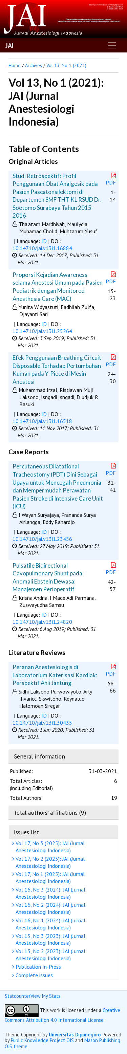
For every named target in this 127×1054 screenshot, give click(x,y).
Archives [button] (33, 65)
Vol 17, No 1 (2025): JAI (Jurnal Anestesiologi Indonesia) (49, 877)
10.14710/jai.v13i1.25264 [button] (42, 331)
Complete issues (33, 975)
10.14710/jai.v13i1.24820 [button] (42, 621)
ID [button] (44, 241)
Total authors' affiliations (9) (50, 812)
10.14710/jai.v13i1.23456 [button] (42, 538)
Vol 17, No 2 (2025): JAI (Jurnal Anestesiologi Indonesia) (49, 862)
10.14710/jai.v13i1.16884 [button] (42, 248)
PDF (111, 179)
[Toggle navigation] (112, 45)
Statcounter (17, 996)
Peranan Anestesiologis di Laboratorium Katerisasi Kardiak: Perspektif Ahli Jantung (55, 674)
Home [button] (14, 65)
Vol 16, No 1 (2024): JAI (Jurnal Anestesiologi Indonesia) (49, 924)
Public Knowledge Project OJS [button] (42, 1040)
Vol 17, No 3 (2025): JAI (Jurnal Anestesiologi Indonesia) (49, 847)
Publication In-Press (37, 966)
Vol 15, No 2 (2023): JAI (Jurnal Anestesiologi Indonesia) (49, 955)
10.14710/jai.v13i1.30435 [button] (42, 722)
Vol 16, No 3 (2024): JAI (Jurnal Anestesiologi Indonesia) (49, 893)
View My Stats (45, 996)
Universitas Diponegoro (75, 1034)
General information (39, 756)
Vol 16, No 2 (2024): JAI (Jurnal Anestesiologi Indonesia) (49, 908)
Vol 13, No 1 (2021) (66, 65)
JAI (9, 45)
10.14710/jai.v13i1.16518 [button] (42, 421)
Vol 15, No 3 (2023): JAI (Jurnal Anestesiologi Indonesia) (49, 939)
